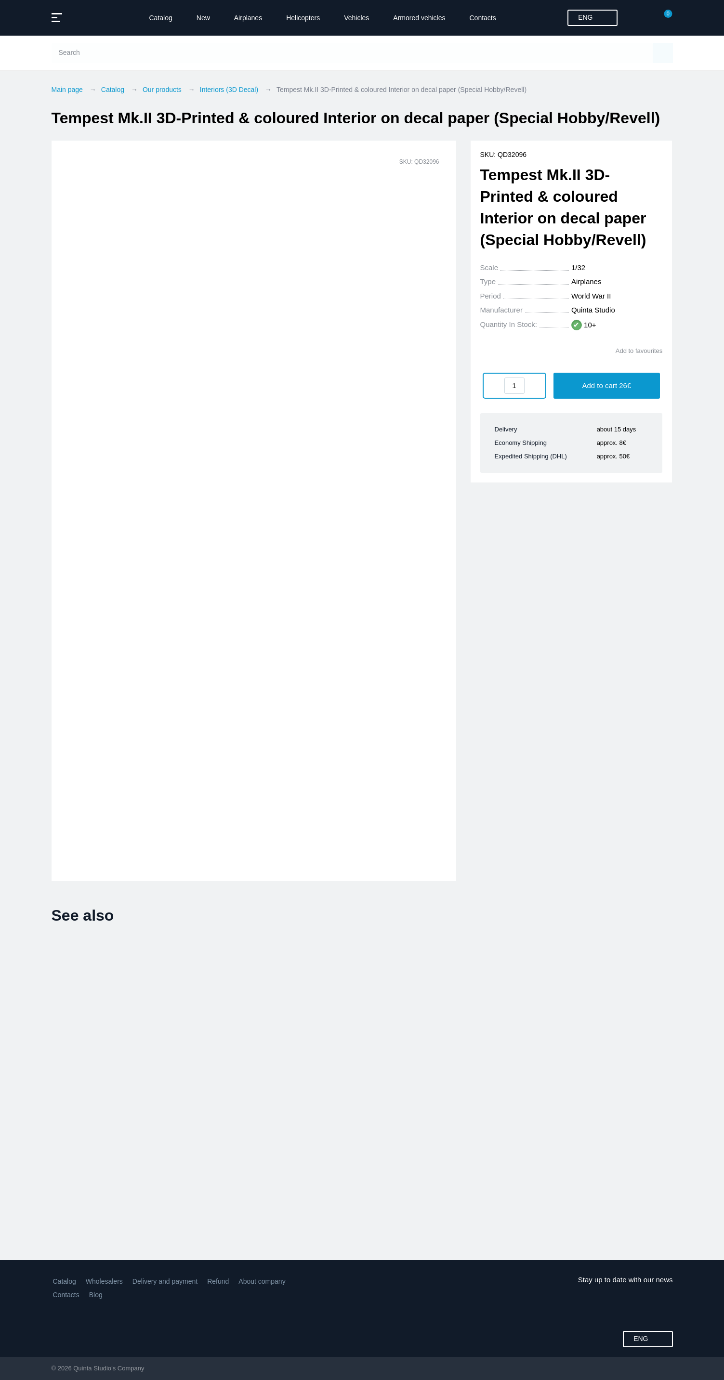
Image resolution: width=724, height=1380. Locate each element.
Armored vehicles (419, 18)
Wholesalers (104, 1281)
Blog (96, 1295)
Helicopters (303, 18)
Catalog (160, 18)
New (203, 18)
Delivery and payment (164, 1281)
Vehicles (356, 18)
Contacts (483, 18)
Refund (218, 1281)
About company (261, 1281)
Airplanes (248, 18)
